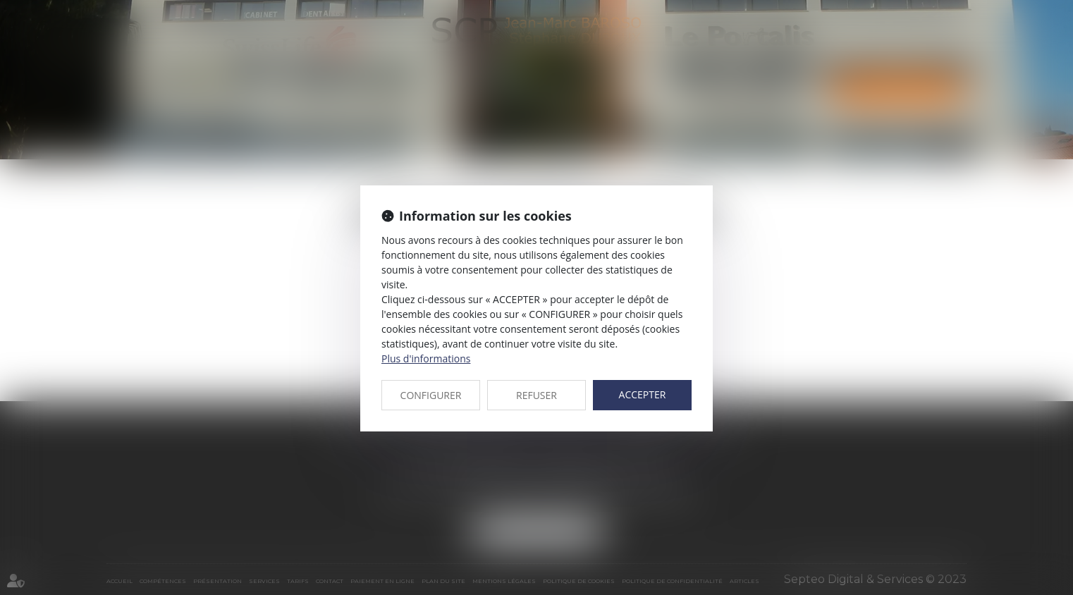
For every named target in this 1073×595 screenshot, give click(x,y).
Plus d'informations (425, 358)
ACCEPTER (642, 394)
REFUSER (536, 395)
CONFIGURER (431, 395)
